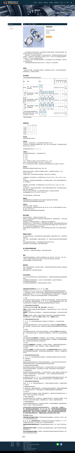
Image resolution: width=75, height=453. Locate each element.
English (61, 2)
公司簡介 (35, 2)
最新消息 (46, 2)
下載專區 (51, 2)
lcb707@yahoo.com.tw (30, 449)
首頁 (25, 24)
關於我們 (12, 442)
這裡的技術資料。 (42, 201)
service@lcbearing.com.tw (31, 448)
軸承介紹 (40, 2)
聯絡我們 (56, 2)
